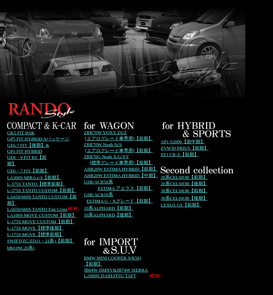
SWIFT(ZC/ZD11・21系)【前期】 (40, 240)
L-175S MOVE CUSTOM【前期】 (41, 221)
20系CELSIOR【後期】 (184, 183)
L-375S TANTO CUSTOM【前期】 (41, 190)
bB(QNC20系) (20, 248)
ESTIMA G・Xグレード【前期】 (119, 201)
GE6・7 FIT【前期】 (28, 170)
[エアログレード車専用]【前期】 (119, 138)
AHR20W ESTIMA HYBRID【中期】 (121, 175)
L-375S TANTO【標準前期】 (36, 184)
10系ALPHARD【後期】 (108, 215)
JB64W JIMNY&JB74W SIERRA (116, 270)
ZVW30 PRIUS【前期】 (185, 148)
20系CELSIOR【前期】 (184, 177)
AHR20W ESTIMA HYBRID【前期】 (121, 169)
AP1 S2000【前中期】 (183, 141)
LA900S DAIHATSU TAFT (110, 275)
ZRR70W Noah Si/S (103, 144)
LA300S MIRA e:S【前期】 (34, 177)
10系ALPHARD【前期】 (108, 208)
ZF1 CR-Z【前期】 (180, 154)
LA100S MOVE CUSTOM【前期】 (41, 215)
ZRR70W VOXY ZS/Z (105, 132)
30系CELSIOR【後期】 (184, 198)
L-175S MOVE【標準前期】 (35, 234)
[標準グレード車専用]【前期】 (121, 162)
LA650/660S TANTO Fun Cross (37, 209)
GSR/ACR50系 (98, 181)
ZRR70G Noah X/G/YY (106, 156)
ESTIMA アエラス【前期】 (125, 188)
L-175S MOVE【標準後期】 (35, 228)
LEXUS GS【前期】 (181, 205)
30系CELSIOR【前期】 (184, 190)
